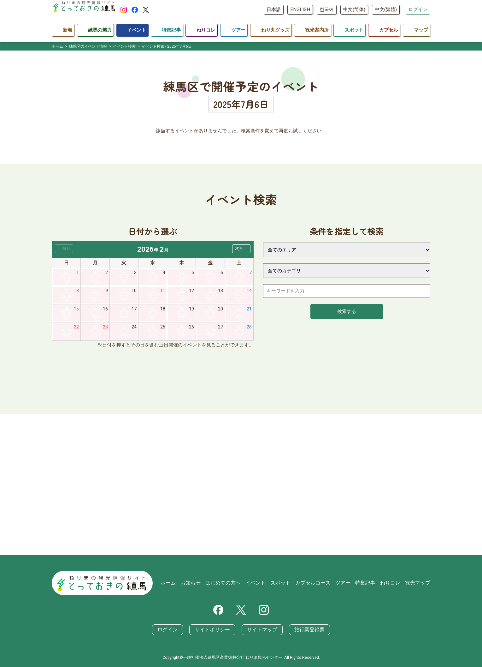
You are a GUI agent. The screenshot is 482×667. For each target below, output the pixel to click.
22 (76, 328)
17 (134, 310)
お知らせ (203, 583)
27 (220, 328)
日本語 (274, 9)
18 (162, 310)
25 (162, 328)
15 (76, 310)
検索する (346, 311)
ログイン (418, 9)
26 (191, 328)
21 (249, 310)
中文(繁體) (386, 9)
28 (249, 328)
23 (105, 328)
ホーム (182, 583)
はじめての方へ (233, 583)
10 (134, 291)
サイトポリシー (214, 630)
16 (105, 310)
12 (191, 291)
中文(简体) (354, 9)
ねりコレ (392, 583)
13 (220, 291)
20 (220, 310)
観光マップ (418, 583)
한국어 (327, 9)
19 (191, 310)
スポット (288, 583)
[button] (241, 248)
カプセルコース (319, 583)
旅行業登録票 (306, 630)
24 (134, 328)
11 (162, 291)
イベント (264, 583)
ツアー (347, 583)
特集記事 (368, 583)
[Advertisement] (241, 486)
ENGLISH (300, 9)
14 (249, 291)
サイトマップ (261, 630)
